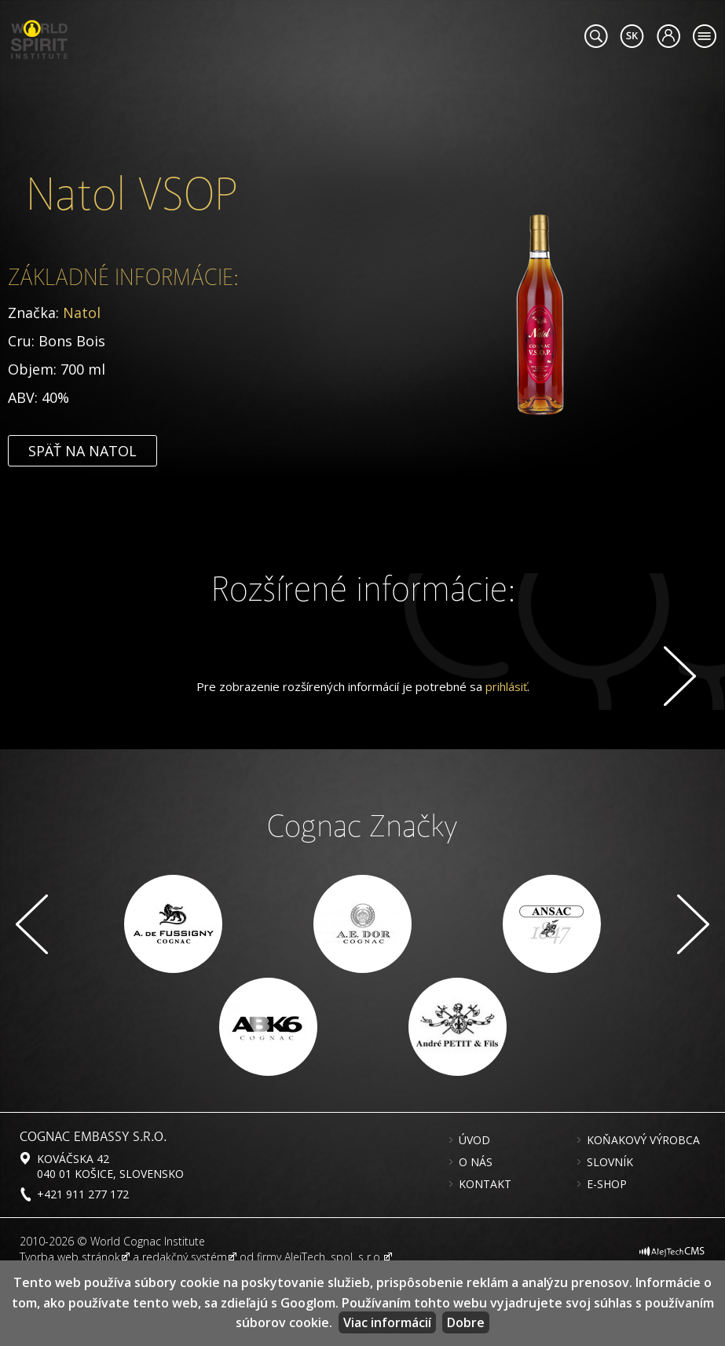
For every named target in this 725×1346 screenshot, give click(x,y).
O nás (475, 1228)
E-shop (607, 1250)
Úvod (474, 1206)
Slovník (610, 1228)
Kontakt (485, 1250)
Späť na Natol (82, 521)
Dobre (466, 1322)
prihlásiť (506, 752)
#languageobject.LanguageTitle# (632, 36)
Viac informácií (387, 1322)
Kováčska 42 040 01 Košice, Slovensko (110, 1232)
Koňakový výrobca (643, 1206)
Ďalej (677, 676)
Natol (82, 383)
